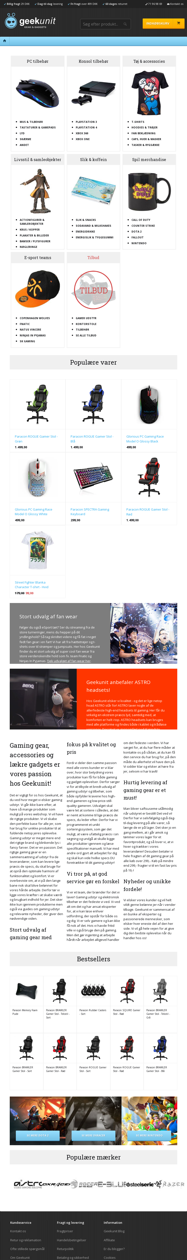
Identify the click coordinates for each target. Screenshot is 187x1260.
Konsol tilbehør (93, 61)
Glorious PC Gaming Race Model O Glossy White (33, 511)
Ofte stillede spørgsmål (27, 1249)
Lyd (22, 133)
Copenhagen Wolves (35, 318)
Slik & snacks (86, 220)
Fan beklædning (143, 133)
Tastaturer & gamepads (38, 127)
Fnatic (25, 324)
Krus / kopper (30, 229)
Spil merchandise (149, 159)
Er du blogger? (114, 1249)
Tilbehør (82, 329)
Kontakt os (18, 1231)
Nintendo (139, 243)
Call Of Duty (140, 220)
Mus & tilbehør (31, 122)
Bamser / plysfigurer (35, 241)
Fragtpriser (65, 1231)
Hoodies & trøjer (144, 127)
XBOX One (83, 139)
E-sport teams (37, 257)
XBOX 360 (82, 133)
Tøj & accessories (149, 61)
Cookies (110, 1257)
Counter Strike (143, 225)
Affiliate (109, 1240)
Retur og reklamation (25, 1240)
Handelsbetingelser (71, 1240)
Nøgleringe (28, 247)
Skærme (25, 139)
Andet (24, 145)
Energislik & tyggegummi (94, 237)
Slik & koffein (93, 159)
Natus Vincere (30, 329)
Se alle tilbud (86, 335)
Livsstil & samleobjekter (37, 159)
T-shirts (137, 122)
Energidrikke (85, 231)
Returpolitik (65, 1249)
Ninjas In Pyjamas (33, 335)
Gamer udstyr (86, 318)
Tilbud (93, 257)
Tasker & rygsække (145, 145)
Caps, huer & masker (146, 139)
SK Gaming (27, 341)
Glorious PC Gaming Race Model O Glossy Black (145, 438)
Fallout (137, 237)
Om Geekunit (20, 1257)
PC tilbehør (37, 61)
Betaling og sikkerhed (73, 1257)
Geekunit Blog (114, 1231)
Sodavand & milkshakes (93, 225)
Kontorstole (86, 324)
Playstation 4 (86, 127)
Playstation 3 (86, 122)
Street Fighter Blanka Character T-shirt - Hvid (31, 584)
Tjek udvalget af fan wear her (69, 661)
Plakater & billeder (34, 235)
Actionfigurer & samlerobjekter (32, 221)
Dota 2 (136, 231)
